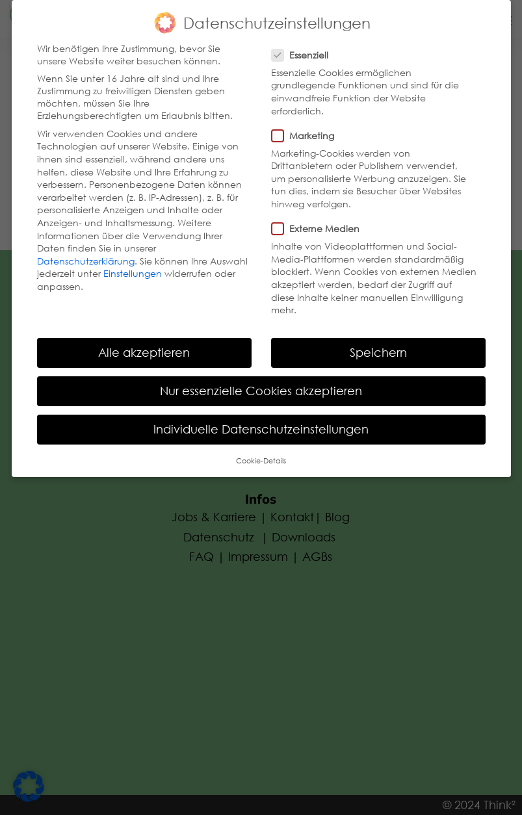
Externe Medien (321, 226)
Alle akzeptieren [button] (144, 350)
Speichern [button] (378, 350)
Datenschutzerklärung (86, 258)
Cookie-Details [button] (261, 457)
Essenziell (305, 52)
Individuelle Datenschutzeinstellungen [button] (261, 426)
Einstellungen (132, 271)
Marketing (308, 133)
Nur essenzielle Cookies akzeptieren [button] (261, 388)
